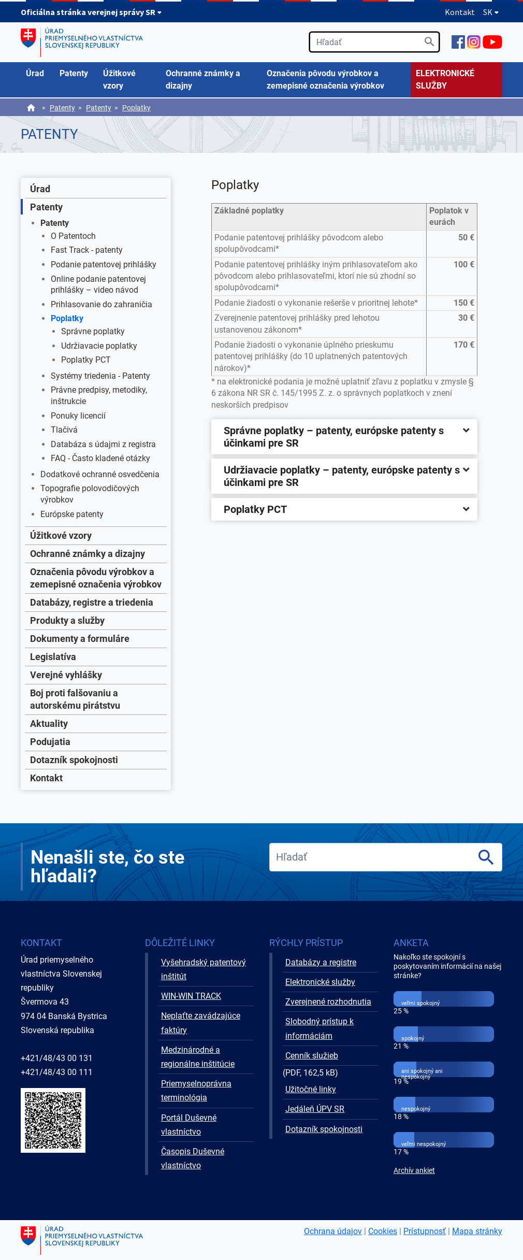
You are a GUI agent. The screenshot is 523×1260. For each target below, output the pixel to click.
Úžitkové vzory (61, 535)
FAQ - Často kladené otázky (100, 458)
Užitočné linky (310, 1089)
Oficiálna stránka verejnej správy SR (91, 12)
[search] (374, 42)
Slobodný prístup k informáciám (319, 1028)
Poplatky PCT (86, 360)
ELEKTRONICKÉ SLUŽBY (445, 79)
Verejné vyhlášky (66, 674)
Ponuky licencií (78, 416)
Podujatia (50, 741)
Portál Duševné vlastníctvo (188, 1125)
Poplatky (136, 108)
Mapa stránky (477, 1231)
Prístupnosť (424, 1231)
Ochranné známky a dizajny (87, 553)
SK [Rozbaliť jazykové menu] (491, 12)
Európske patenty (72, 514)
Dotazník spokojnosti (74, 759)
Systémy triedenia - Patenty (100, 376)
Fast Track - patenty (87, 250)
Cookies (382, 1231)
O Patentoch (73, 236)
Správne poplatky (93, 331)
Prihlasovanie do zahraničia (101, 304)
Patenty (62, 108)
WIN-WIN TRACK (191, 996)
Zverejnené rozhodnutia (328, 1002)
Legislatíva (53, 656)
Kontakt (460, 12)
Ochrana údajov (333, 1231)
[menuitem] (37, 73)
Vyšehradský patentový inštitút (203, 969)
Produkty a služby (67, 620)
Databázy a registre (320, 962)
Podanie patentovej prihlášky (103, 264)
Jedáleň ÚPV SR (314, 1109)
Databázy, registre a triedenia (91, 602)
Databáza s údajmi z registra (103, 444)
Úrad (40, 188)
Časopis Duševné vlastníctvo (192, 1158)
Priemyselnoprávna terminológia (196, 1090)
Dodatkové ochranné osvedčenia (99, 474)
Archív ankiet (414, 1170)
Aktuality (49, 723)
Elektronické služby (320, 982)
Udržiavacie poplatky (99, 346)
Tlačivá (64, 430)
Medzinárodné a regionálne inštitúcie (198, 1057)
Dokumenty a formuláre (79, 638)
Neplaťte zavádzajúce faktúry (200, 1023)
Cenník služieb (311, 1056)
